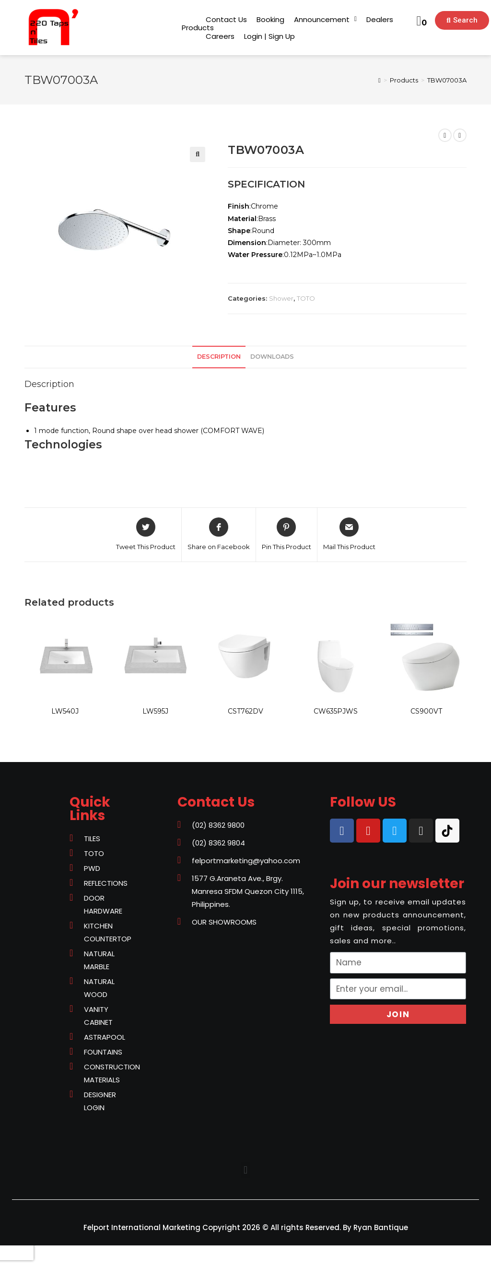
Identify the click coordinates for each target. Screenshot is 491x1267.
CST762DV (245, 711)
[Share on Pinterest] (286, 534)
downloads (272, 356)
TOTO (306, 298)
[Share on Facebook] (218, 534)
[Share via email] (349, 534)
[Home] (379, 80)
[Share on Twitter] (145, 534)
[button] (198, 27)
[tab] (219, 357)
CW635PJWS (336, 711)
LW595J (155, 711)
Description (219, 356)
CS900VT (426, 711)
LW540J (65, 711)
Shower (281, 298)
